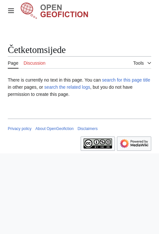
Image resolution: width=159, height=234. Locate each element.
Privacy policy (19, 128)
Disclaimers (87, 128)
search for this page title (126, 80)
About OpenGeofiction (54, 128)
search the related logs (67, 87)
